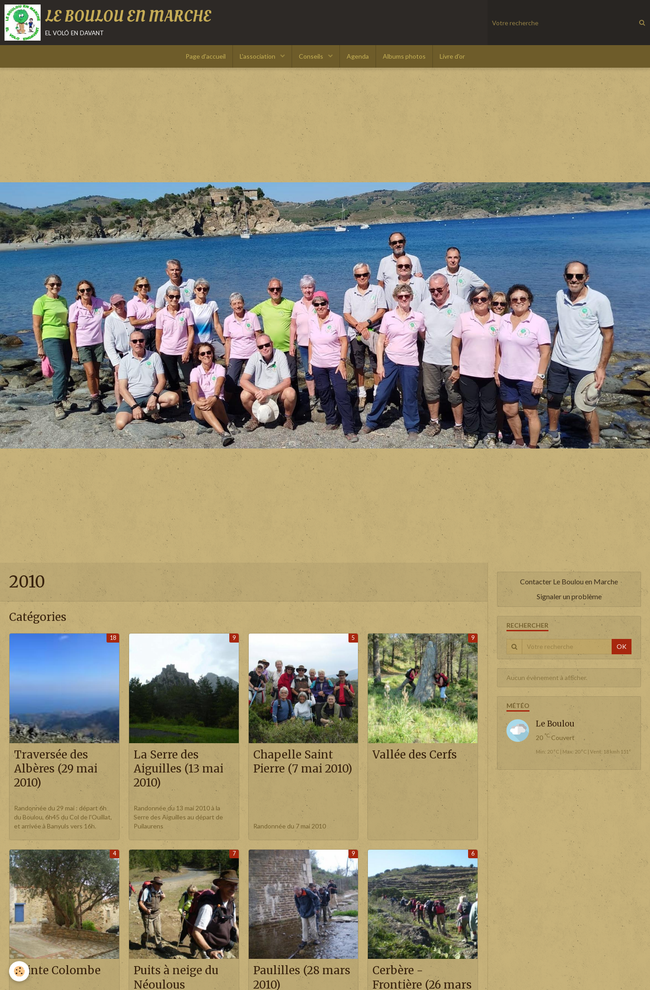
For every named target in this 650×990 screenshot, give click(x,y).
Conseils (312, 56)
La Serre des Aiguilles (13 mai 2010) (178, 769)
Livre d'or (452, 56)
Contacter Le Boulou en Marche (569, 581)
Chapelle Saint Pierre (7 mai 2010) (302, 762)
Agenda (358, 56)
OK (622, 646)
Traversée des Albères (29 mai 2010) (56, 769)
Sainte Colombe (57, 971)
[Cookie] (19, 971)
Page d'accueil (206, 56)
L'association (258, 56)
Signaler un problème (569, 596)
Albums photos (404, 56)
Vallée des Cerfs (414, 755)
